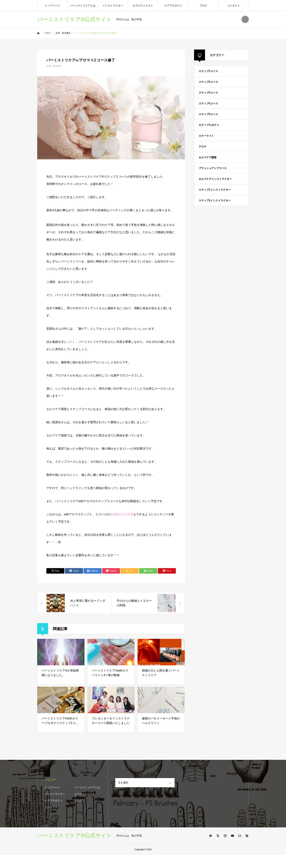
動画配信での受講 (121, 514)
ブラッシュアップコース (213, 168)
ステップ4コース (208, 103)
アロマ (202, 146)
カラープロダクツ (209, 125)
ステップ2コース (208, 81)
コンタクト (233, 5)
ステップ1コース (208, 71)
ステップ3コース (208, 92)
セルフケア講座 (208, 157)
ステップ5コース (208, 114)
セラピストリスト (143, 5)
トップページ (52, 5)
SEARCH (245, 19)
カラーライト (206, 135)
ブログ (203, 5)
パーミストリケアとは (82, 5)
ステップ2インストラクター (215, 200)
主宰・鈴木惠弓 (54, 66)
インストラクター (113, 5)
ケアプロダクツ (173, 5)
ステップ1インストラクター (215, 189)
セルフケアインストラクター (215, 178)
